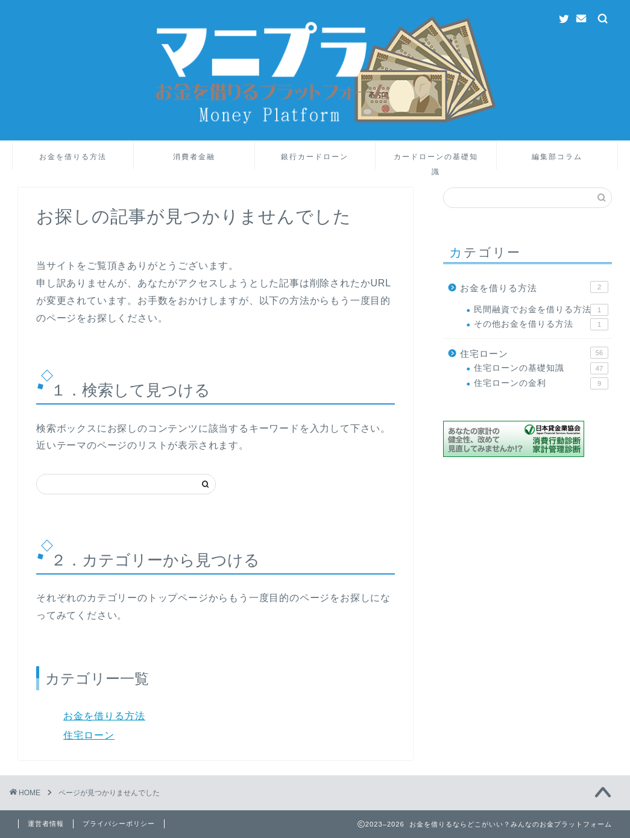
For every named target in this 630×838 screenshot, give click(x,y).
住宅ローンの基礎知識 (541, 368)
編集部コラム (557, 156)
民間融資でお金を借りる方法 (541, 310)
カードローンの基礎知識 (436, 160)
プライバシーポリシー (119, 823)
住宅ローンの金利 (541, 383)
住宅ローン (89, 735)
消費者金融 (194, 156)
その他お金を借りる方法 (541, 324)
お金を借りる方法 (73, 156)
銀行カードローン (314, 156)
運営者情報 (46, 823)
